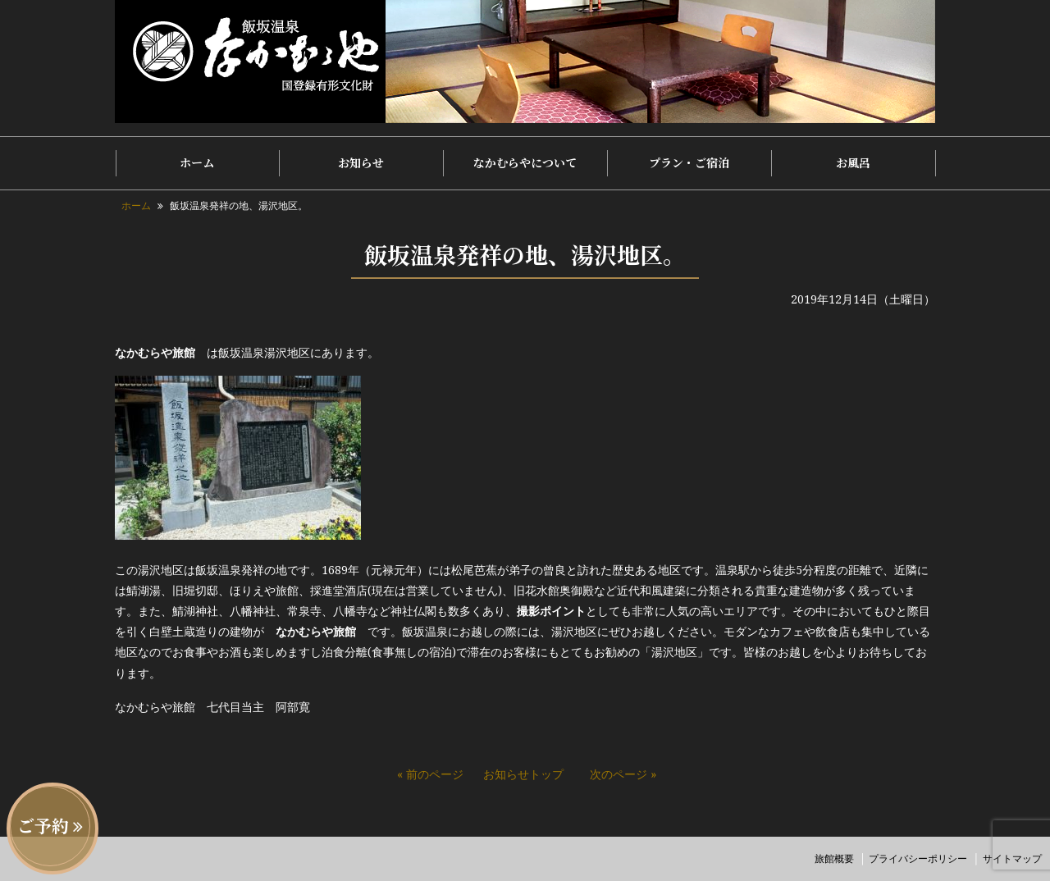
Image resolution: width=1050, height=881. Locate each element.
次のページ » (623, 774)
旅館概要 (834, 858)
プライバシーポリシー (918, 858)
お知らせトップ (523, 774)
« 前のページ (430, 774)
